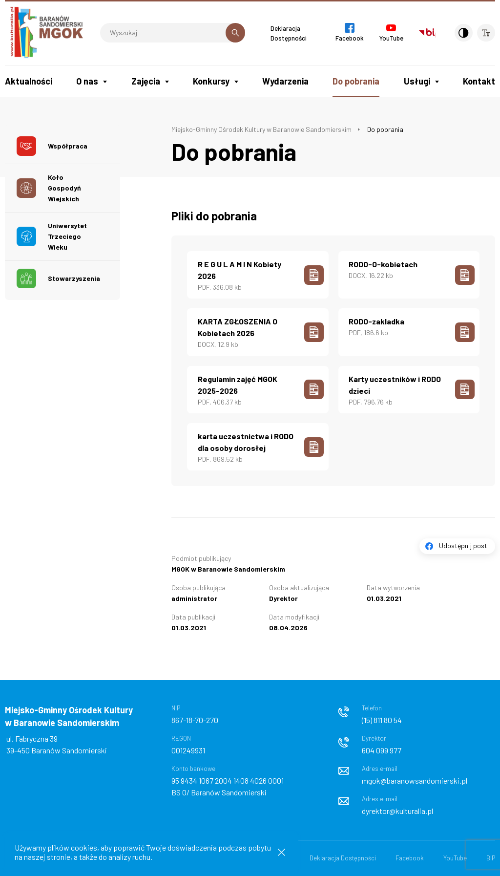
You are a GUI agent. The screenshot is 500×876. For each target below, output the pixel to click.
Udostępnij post (463, 543)
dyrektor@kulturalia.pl (397, 808)
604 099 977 (381, 747)
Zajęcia (145, 81)
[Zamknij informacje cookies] (281, 852)
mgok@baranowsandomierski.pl (414, 778)
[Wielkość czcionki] (485, 33)
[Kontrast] (458, 33)
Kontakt (479, 81)
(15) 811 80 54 (382, 717)
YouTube (455, 855)
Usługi (417, 81)
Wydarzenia (285, 81)
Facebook (410, 855)
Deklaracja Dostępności (343, 855)
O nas (87, 81)
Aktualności (28, 81)
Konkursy (211, 81)
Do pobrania (356, 81)
